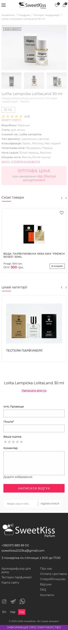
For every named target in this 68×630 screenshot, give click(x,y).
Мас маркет (52, 143)
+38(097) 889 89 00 (15, 545)
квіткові (43, 139)
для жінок (18, 129)
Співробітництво (53, 579)
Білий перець (28, 152)
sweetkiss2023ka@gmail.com (22, 550)
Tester (26, 143)
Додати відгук (11, 119)
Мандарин (33, 148)
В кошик (57, 266)
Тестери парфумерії (16, 577)
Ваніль (26, 157)
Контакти (47, 595)
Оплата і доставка (53, 574)
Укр (12, 612)
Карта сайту (10, 582)
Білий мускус (41, 157)
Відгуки (45, 584)
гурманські (29, 139)
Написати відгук (34, 390)
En (4, 612)
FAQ (43, 589)
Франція (24, 125)
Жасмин (45, 152)
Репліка (37, 143)
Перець (47, 148)
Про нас (46, 568)
